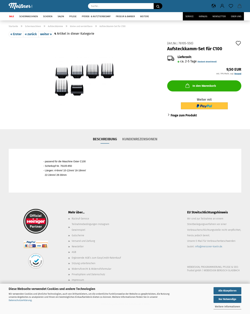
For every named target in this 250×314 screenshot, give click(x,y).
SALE (11, 16)
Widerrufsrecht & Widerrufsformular (91, 268)
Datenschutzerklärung (20, 300)
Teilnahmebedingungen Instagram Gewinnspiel (90, 227)
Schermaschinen (28, 16)
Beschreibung (105, 139)
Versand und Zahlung (83, 241)
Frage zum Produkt (184, 115)
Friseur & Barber (125, 16)
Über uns (236, 16)
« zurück (31, 34)
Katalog (203, 16)
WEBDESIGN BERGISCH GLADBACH (222, 270)
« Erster (16, 34)
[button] (213, 6)
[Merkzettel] (231, 6)
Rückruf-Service (80, 218)
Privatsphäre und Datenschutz (88, 274)
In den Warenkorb (200, 85)
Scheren (47, 16)
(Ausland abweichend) (207, 62)
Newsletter (219, 16)
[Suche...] (158, 6)
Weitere (144, 16)
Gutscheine (78, 235)
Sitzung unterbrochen (83, 263)
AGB (74, 252)
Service (189, 16)
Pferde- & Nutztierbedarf (96, 16)
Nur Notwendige (227, 299)
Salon (61, 16)
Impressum (78, 279)
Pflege (73, 16)
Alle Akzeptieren (227, 290)
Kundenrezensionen (139, 139)
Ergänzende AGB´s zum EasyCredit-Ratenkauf (96, 257)
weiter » (46, 34)
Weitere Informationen (227, 306)
